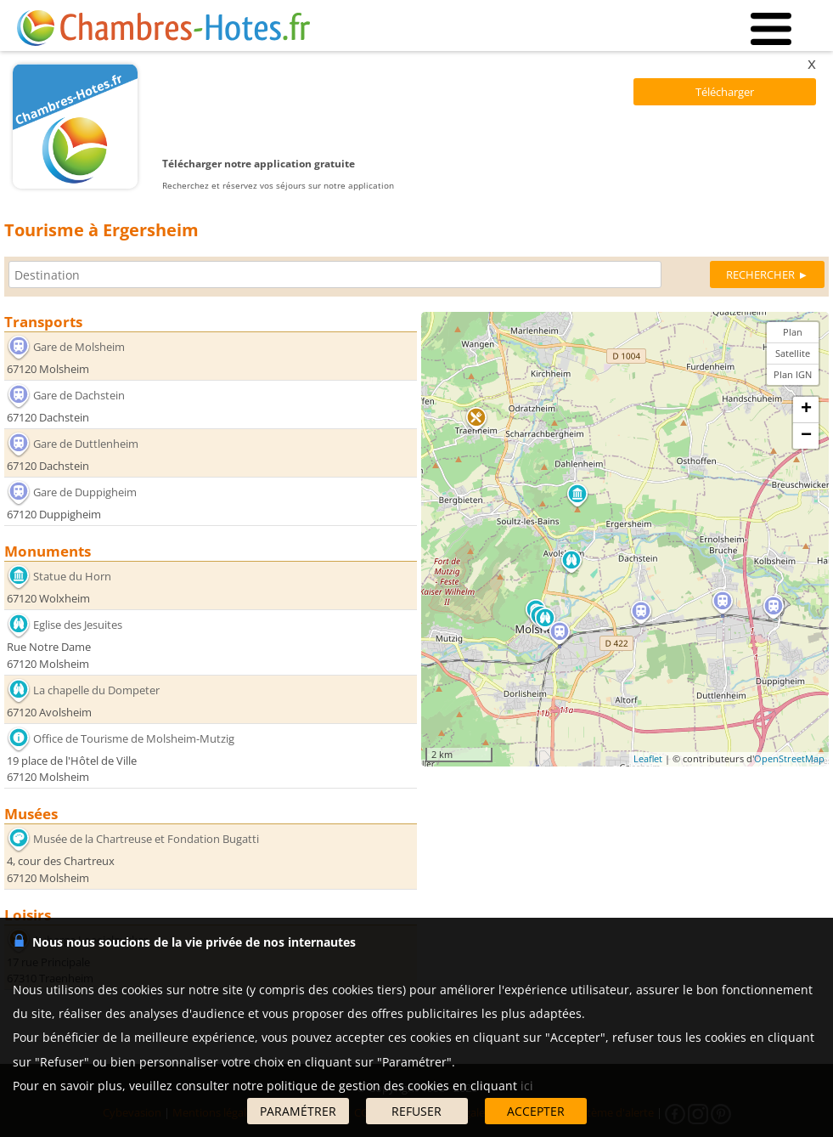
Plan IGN (793, 374)
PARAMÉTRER (298, 1111)
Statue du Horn (72, 576)
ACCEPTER (536, 1111)
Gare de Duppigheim (85, 492)
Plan (792, 331)
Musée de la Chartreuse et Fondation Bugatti (146, 838)
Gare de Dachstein (79, 395)
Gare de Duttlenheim (85, 443)
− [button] (806, 436)
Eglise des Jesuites (77, 624)
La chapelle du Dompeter (96, 690)
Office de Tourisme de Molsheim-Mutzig (133, 738)
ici (527, 1086)
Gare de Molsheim (79, 346)
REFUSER (416, 1111)
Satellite (792, 353)
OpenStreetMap (789, 758)
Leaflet (647, 758)
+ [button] (806, 409)
